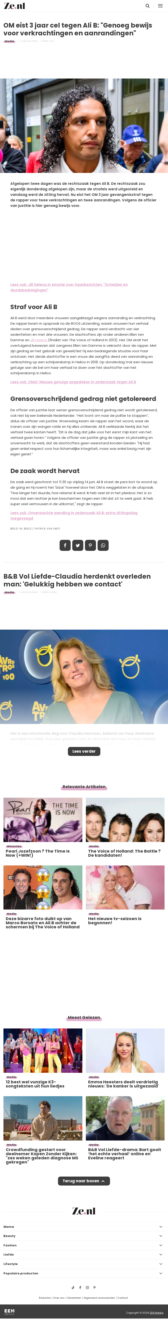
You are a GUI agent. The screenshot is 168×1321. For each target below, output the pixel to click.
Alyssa (53, 592)
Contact (122, 1298)
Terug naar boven (81, 1181)
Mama (8, 1227)
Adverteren (74, 1298)
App (103, 545)
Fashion (10, 1245)
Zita (51, 41)
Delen (65, 545)
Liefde (8, 1254)
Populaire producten (20, 1273)
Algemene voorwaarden (99, 1298)
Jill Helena (39, 340)
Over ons (59, 1298)
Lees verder (84, 751)
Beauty (9, 1236)
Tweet (77, 545)
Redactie (45, 1298)
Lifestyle (10, 1264)
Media (9, 41)
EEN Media (156, 1313)
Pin (90, 545)
